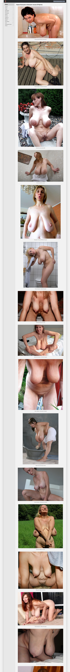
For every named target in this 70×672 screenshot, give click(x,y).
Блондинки (7, 10)
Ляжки (6, 25)
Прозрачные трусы (8, 24)
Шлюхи (6, 20)
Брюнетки (7, 11)
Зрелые (6, 14)
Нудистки (6, 17)
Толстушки (7, 13)
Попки (6, 7)
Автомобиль (7, 21)
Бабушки (6, 18)
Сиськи (6, 6)
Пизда (6, 9)
